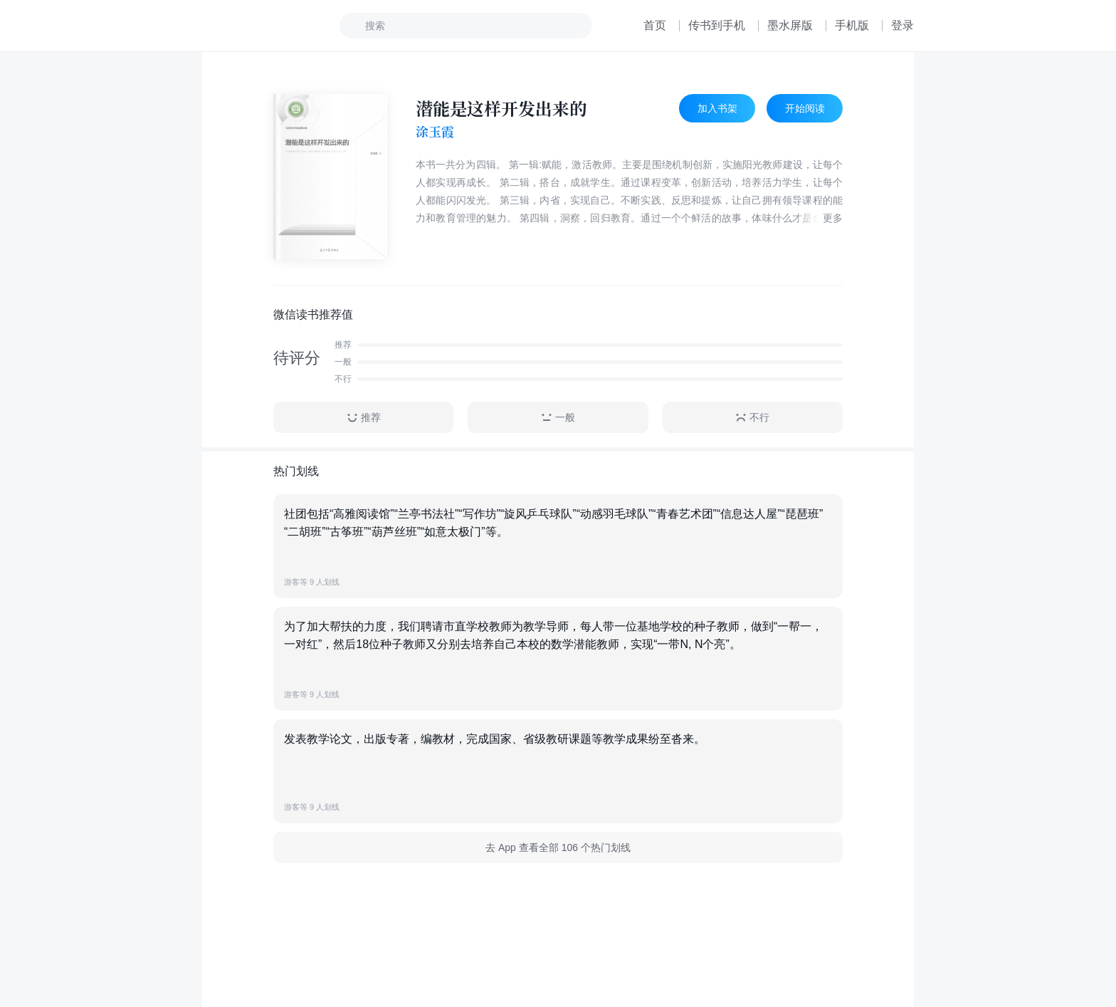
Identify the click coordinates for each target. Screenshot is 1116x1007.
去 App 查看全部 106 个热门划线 (558, 847)
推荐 (364, 418)
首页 (654, 25)
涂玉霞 (435, 131)
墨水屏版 (790, 25)
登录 (902, 25)
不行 (752, 418)
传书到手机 (716, 25)
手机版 (852, 25)
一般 (558, 418)
